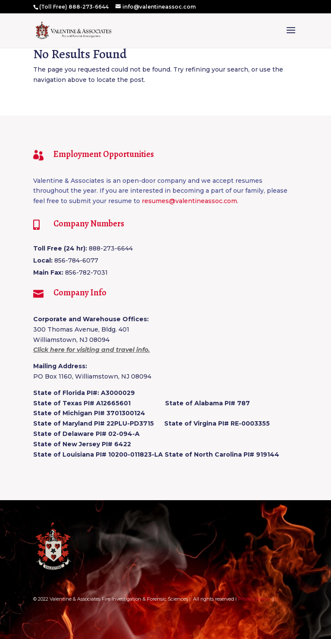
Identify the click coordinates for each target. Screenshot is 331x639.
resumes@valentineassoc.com (189, 201)
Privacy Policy (254, 599)
